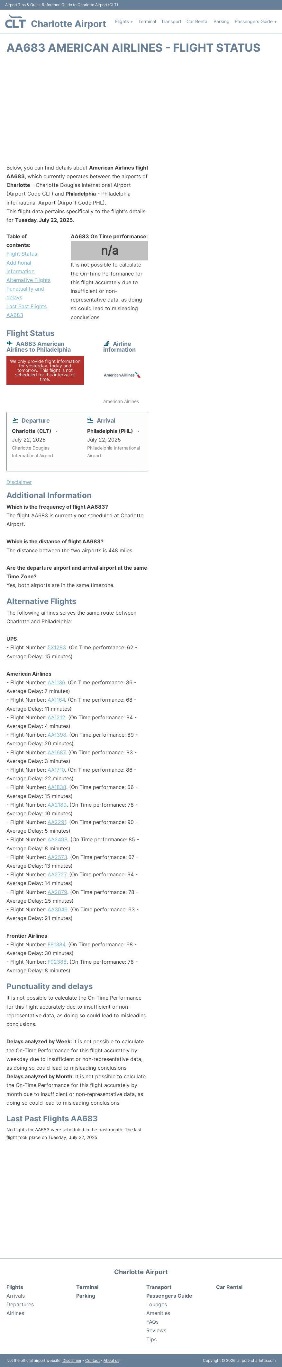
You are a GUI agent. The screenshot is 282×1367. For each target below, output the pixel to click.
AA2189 (57, 805)
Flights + (124, 21)
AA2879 (57, 892)
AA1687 (56, 752)
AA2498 (58, 839)
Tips (151, 1339)
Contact (92, 1360)
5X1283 (57, 647)
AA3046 (57, 909)
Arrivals (15, 1296)
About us (111, 1360)
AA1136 (56, 682)
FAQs (152, 1322)
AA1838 (57, 787)
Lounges (156, 1304)
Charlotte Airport (68, 23)
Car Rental (197, 21)
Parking (222, 21)
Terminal (147, 21)
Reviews (156, 1330)
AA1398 (57, 735)
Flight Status (21, 253)
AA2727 (57, 874)
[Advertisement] (141, 112)
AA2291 (57, 822)
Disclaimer (71, 1360)
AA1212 (56, 717)
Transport (171, 21)
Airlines (15, 1313)
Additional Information (20, 267)
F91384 (56, 944)
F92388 (57, 962)
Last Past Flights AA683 (26, 310)
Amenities (158, 1313)
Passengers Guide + (256, 21)
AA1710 (56, 770)
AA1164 (56, 700)
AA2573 (57, 857)
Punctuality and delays (25, 293)
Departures (20, 1304)
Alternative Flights (28, 280)
